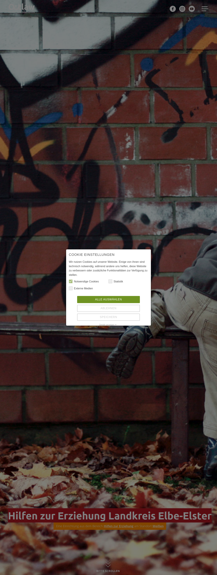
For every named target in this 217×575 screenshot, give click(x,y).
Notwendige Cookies (84, 282)
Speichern (108, 317)
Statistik (115, 282)
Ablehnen (108, 308)
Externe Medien (81, 288)
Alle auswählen (108, 299)
